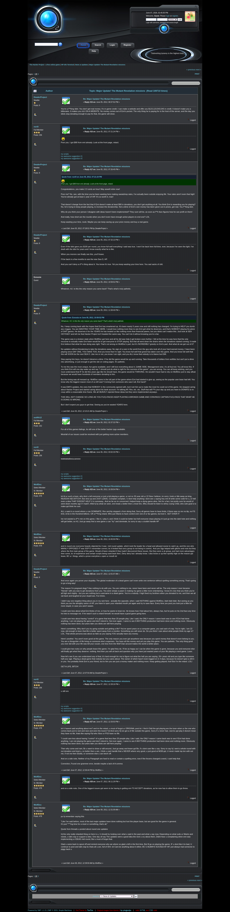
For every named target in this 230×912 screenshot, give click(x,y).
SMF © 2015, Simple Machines (60, 910)
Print (197, 74)
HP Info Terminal (67, 65)
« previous (190, 70)
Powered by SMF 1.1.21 (37, 910)
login (168, 16)
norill (36, 127)
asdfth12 (38, 417)
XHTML (143, 910)
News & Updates (81, 65)
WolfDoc (38, 484)
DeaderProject (40, 97)
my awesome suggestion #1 (72, 156)
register (175, 16)
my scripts (65, 154)
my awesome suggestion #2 (72, 158)
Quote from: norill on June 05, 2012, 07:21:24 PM (82, 177)
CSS (151, 910)
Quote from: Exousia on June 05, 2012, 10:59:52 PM (83, 318)
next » (198, 70)
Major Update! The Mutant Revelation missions (107, 65)
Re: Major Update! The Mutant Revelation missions (106, 99)
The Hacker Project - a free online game (198, 11)
